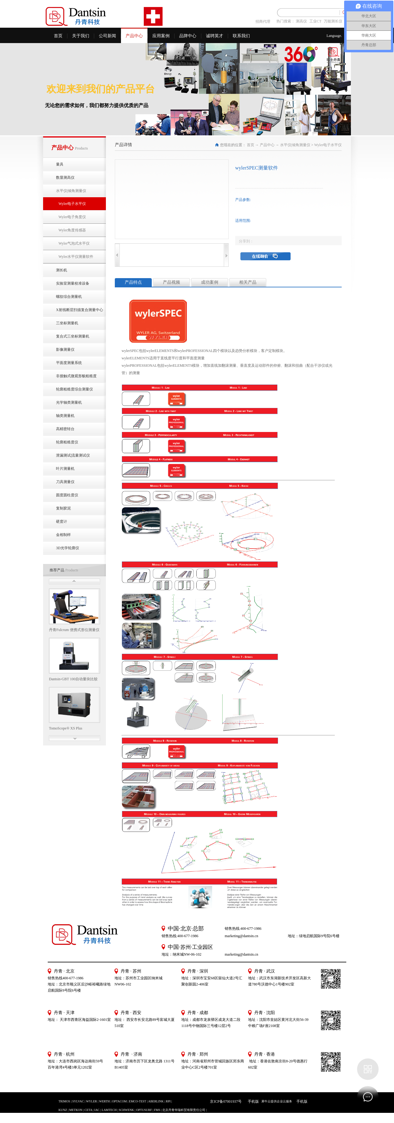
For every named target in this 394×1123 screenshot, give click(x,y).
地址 (251, 1019)
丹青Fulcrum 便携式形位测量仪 (74, 630)
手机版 (252, 1101)
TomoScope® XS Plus (65, 728)
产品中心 (267, 145)
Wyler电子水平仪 (328, 145)
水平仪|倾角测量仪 (295, 145)
